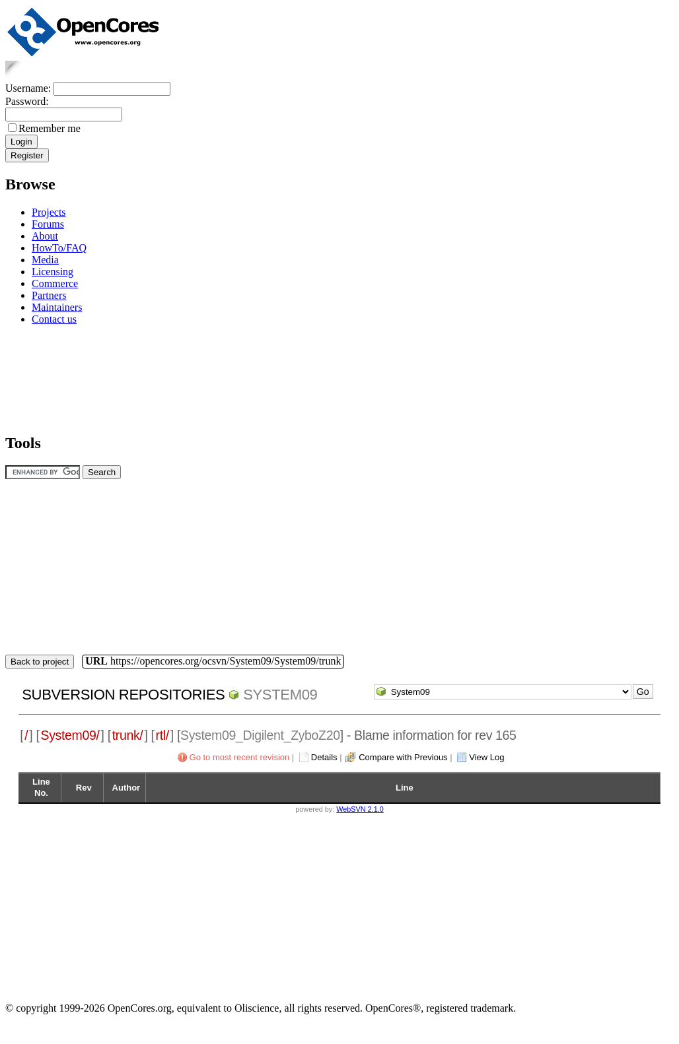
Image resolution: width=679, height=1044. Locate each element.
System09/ (70, 735)
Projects (49, 212)
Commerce (55, 283)
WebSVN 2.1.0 (359, 809)
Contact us (54, 319)
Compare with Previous (403, 757)
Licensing (52, 271)
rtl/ (162, 735)
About (45, 236)
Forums (48, 224)
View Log (486, 757)
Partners (49, 295)
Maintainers (57, 307)
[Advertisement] (46, 377)
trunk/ (127, 735)
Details (324, 757)
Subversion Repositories (123, 694)
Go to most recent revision (240, 757)
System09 (280, 694)
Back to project (40, 662)
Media (45, 259)
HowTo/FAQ (59, 247)
